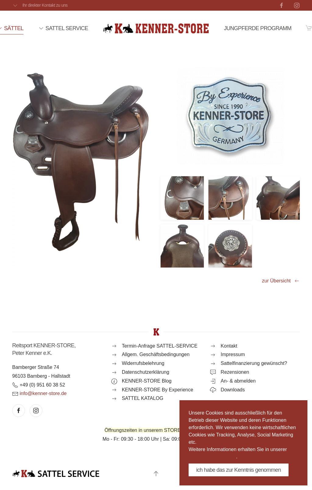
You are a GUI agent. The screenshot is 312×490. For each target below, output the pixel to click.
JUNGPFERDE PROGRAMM (257, 28)
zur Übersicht (281, 281)
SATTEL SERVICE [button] (63, 28)
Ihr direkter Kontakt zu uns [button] (40, 5)
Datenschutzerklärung (212, 456)
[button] (182, 197)
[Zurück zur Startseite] (156, 28)
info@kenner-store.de (43, 393)
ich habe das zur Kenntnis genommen (238, 470)
